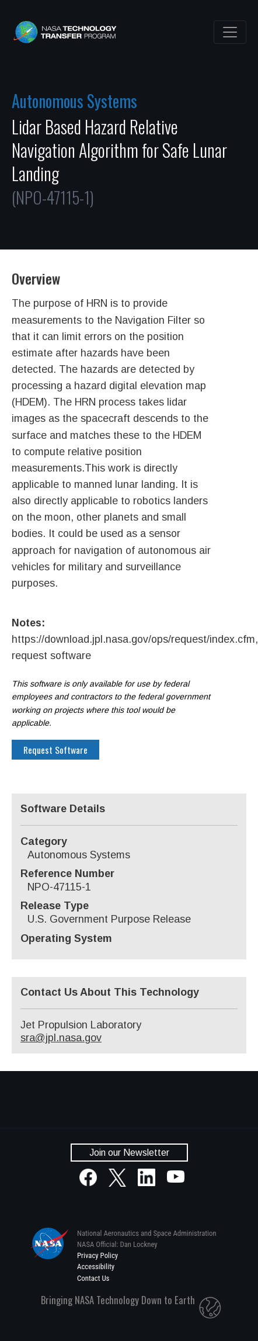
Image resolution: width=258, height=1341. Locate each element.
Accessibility (95, 1266)
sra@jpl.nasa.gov (61, 1038)
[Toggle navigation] (230, 32)
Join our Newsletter (129, 1153)
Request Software (55, 750)
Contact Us (93, 1278)
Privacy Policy (97, 1255)
